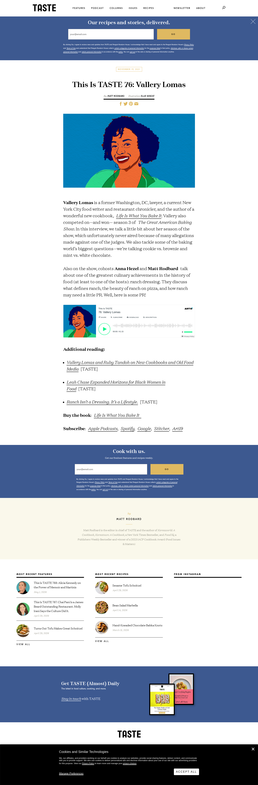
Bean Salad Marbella (125, 605)
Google (144, 428)
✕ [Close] (253, 749)
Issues (133, 8)
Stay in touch (71, 698)
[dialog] (129, 765)
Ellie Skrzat (147, 96)
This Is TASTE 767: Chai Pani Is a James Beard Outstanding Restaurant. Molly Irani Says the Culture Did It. (58, 606)
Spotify (127, 428)
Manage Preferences (71, 773)
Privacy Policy (88, 763)
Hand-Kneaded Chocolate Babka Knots (137, 625)
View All (23, 644)
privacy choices (129, 763)
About (200, 8)
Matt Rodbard (116, 96)
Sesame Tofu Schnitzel (126, 585)
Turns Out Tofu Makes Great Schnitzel (58, 628)
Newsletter (182, 8)
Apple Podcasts (102, 428)
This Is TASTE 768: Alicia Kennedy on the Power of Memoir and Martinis (57, 585)
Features (79, 8)
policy (121, 52)
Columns (116, 8)
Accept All (186, 771)
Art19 (177, 428)
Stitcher (161, 428)
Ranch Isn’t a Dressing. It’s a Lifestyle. (102, 402)
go (173, 34)
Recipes (148, 8)
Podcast (97, 8)
